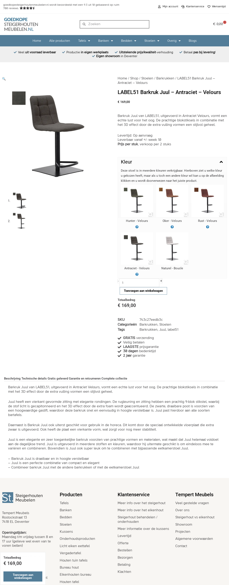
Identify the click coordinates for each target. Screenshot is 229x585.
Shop (134, 78)
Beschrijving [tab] (12, 378)
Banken (105, 40)
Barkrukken (166, 78)
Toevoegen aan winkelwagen (143, 291)
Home (37, 40)
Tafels (84, 40)
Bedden (128, 40)
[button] (4, 79)
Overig (174, 40)
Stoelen (151, 40)
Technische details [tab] (34, 378)
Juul (162, 330)
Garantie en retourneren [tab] (85, 378)
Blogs (193, 40)
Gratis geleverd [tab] (58, 378)
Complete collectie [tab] (114, 378)
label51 (173, 330)
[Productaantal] (139, 282)
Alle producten (59, 40)
